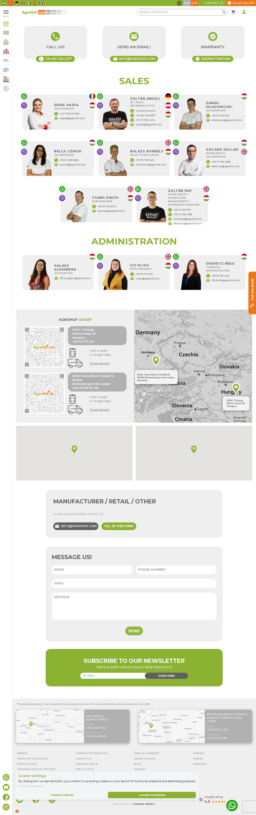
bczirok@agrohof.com (70, 165)
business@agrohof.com (108, 211)
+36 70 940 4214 (142, 120)
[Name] (92, 569)
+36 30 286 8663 (66, 160)
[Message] (134, 606)
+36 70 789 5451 (142, 160)
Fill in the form (118, 526)
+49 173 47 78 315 (217, 738)
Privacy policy (24, 786)
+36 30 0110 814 (217, 116)
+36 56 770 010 (141, 274)
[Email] (134, 583)
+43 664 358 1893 (143, 115)
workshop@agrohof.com (185, 219)
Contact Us (213, 3)
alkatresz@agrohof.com (223, 166)
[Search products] (182, 12)
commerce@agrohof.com (148, 165)
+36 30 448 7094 (96, 727)
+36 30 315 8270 (104, 206)
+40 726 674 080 (66, 114)
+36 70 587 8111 (179, 210)
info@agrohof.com (76, 526)
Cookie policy (37, 786)
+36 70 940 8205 (96, 736)
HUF (187, 3)
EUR (194, 3)
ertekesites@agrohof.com (224, 120)
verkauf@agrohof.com (146, 125)
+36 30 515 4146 (217, 276)
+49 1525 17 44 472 (217, 729)
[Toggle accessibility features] (179, 3)
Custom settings (62, 795)
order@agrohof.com (145, 279)
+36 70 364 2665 (218, 162)
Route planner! (99, 363)
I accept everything (152, 795)
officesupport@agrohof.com (73, 278)
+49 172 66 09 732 (86, 388)
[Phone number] (176, 569)
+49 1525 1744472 (143, 111)
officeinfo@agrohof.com (223, 280)
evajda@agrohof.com (69, 118)
